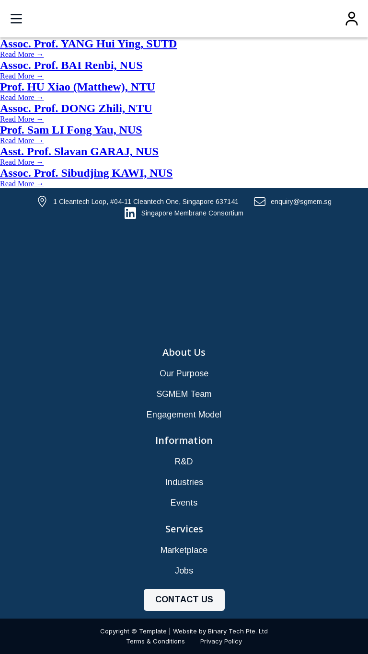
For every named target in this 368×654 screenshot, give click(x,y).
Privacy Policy (221, 641)
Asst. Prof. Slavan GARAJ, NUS (79, 151)
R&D (184, 461)
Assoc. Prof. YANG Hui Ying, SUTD (88, 43)
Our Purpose (184, 373)
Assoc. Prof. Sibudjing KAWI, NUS (86, 173)
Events (184, 502)
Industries (184, 482)
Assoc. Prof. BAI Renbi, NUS (71, 65)
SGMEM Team (184, 394)
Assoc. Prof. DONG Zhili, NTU (76, 108)
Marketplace (184, 550)
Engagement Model (184, 414)
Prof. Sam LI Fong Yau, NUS (71, 130)
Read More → (22, 54)
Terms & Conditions (155, 641)
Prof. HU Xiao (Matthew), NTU (77, 86)
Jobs (184, 570)
